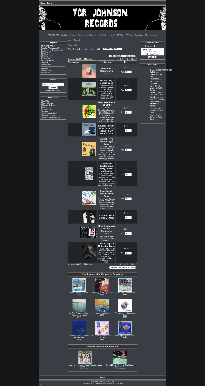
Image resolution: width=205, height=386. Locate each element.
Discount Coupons (48, 115)
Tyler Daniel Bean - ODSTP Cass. (156, 88)
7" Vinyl (129, 35)
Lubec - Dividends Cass (79, 293)
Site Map (44, 111)
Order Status (46, 109)
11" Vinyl (111, 35)
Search (53, 80)
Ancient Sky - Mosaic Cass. (106, 81)
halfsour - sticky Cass (102, 313)
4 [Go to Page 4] (125, 59)
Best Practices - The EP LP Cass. (106, 105)
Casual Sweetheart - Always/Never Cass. (106, 192)
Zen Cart (120, 383)
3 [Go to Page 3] (124, 59)
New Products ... (48, 71)
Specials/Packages (68, 35)
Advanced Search (53, 90)
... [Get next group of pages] (129, 59)
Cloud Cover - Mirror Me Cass (106, 216)
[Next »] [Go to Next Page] (134, 59)
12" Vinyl (120, 35)
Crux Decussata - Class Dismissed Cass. (106, 230)
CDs (146, 35)
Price (126, 62)
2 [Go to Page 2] (122, 59)
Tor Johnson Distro (101, 383)
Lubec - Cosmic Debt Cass (125, 293)
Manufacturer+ (74, 62)
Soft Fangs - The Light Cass (102, 293)
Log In (49, 3)
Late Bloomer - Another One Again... (156, 104)
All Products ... (47, 73)
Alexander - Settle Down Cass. (106, 71)
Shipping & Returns (49, 105)
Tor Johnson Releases (87, 35)
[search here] (53, 84)
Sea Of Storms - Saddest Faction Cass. (79, 336)
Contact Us (45, 107)
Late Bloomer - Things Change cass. (156, 110)
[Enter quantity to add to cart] (128, 72)
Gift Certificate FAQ (49, 113)
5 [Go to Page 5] (127, 59)
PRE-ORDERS (53, 35)
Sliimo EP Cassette (154, 82)
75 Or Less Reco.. (152, 54)
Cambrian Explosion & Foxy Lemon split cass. (106, 167)
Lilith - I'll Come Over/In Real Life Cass (102, 336)
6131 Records (152, 52)
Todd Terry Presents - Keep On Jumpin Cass (85, 365)
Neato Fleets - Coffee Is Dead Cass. (119, 365)
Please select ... (152, 46)
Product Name (106, 62)
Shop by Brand (47, 103)
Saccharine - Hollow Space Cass (125, 314)
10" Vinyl (102, 35)
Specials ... (45, 68)
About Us (45, 101)
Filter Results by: (75, 49)
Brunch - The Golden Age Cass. (106, 141)
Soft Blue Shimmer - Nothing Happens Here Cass (79, 314)
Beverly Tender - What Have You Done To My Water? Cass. (106, 130)
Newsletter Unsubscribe (51, 117)
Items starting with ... (92, 50)
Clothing (153, 35)
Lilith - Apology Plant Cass (125, 336)
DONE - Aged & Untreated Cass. (106, 244)
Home (42, 3)
